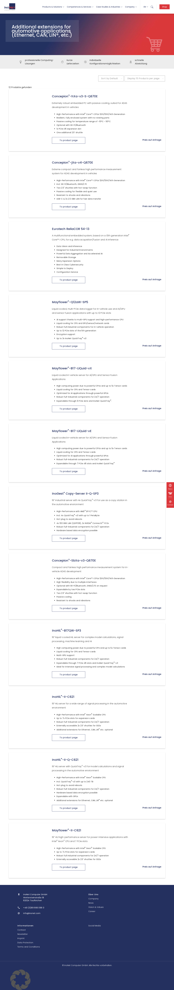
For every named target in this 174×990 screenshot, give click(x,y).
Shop (164, 6)
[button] (87, 980)
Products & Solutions (53, 6)
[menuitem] (152, 7)
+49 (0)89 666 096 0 (33, 907)
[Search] (152, 6)
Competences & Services (80, 6)
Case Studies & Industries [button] (109, 6)
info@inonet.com (32, 913)
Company (131, 6)
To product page (69, 140)
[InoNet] (9, 6)
